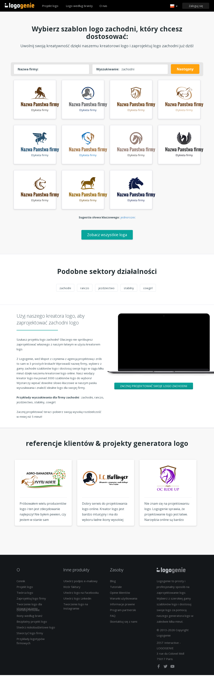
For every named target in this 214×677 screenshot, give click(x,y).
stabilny (129, 290)
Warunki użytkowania (123, 600)
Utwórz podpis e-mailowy (80, 583)
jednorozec (127, 219)
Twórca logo (25, 594)
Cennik (21, 583)
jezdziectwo (106, 290)
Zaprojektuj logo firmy (31, 600)
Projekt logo (50, 6)
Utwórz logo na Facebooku (81, 594)
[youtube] (172, 669)
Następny (185, 69)
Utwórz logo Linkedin (77, 600)
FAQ (112, 617)
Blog (113, 583)
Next (206, 501)
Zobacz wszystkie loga (107, 236)
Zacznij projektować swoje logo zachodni (153, 388)
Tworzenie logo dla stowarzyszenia (29, 608)
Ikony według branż (29, 617)
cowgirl (148, 290)
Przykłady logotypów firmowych (31, 643)
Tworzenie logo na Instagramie (75, 608)
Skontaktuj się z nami (123, 623)
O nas (103, 6)
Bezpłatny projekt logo (32, 623)
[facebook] (159, 669)
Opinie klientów (120, 594)
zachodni (65, 290)
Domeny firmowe (28, 612)
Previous (7, 501)
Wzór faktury (71, 588)
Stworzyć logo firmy (30, 635)
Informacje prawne (122, 606)
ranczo (84, 290)
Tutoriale (116, 588)
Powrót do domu (19, 6)
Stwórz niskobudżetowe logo (36, 629)
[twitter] (166, 669)
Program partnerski (123, 612)
